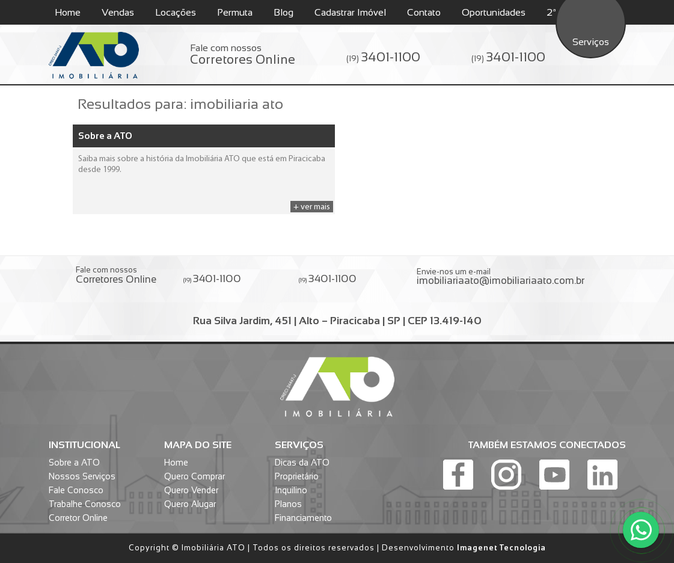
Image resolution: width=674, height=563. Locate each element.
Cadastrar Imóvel (350, 12)
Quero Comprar (194, 476)
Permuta (235, 12)
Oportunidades (493, 12)
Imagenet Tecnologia (501, 547)
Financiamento (303, 518)
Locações (175, 12)
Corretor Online (78, 518)
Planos (288, 504)
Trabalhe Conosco (85, 504)
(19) (383, 56)
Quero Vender (191, 490)
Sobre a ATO (105, 136)
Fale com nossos (242, 55)
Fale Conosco (76, 490)
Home (68, 12)
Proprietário (297, 476)
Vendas (118, 12)
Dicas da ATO (302, 462)
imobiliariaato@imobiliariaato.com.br (500, 280)
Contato (424, 12)
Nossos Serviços (82, 476)
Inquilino (291, 490)
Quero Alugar (190, 504)
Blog (283, 12)
